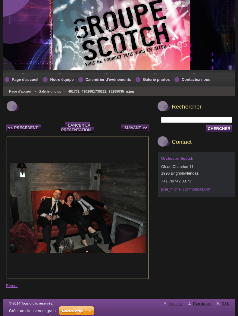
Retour (11, 285)
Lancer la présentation (76, 127)
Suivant (135, 127)
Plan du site (202, 303)
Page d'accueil (20, 91)
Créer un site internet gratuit (33, 310)
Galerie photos (50, 91)
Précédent (23, 127)
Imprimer (175, 303)
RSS (225, 303)
